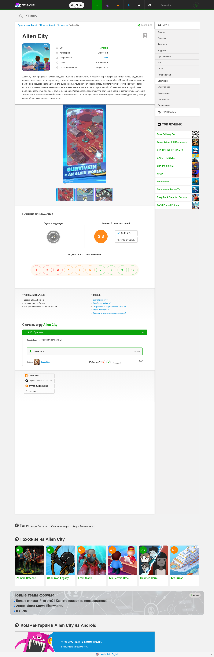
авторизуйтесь (80, 647)
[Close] (211, 654)
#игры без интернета (83, 526)
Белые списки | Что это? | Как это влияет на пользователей (60, 601)
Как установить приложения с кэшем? (109, 306)
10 (132, 269)
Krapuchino (45, 362)
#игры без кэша (39, 526)
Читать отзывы (126, 240)
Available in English (109, 654)
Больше (195, 595)
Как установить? (99, 300)
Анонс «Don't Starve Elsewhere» (38, 606)
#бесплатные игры (60, 526)
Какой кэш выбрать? (101, 303)
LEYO (105, 57)
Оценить (124, 233)
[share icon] (145, 25)
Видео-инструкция (100, 310)
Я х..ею (20, 611)
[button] (152, 107)
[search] (101, 16)
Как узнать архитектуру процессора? (109, 313)
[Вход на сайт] (196, 5)
